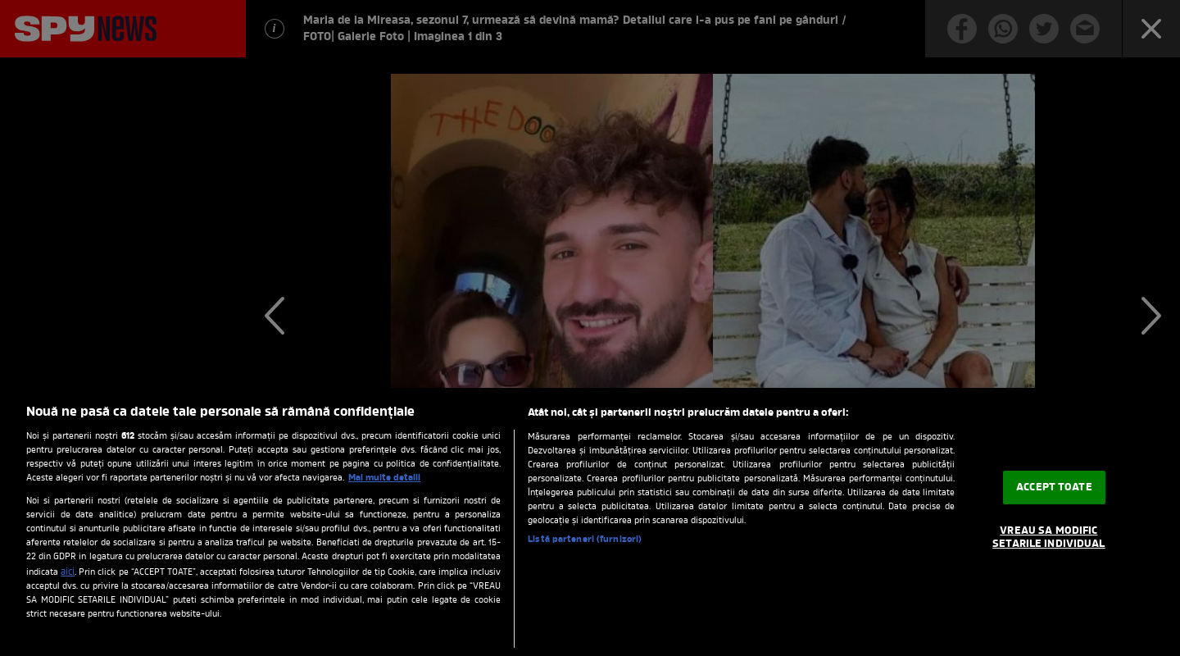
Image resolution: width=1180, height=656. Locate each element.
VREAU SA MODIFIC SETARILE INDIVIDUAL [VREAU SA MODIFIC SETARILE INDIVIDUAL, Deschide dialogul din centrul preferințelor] (1048, 537)
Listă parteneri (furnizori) (585, 539)
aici (68, 572)
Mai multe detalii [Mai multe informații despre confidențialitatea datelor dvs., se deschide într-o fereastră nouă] (384, 478)
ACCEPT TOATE (1054, 487)
